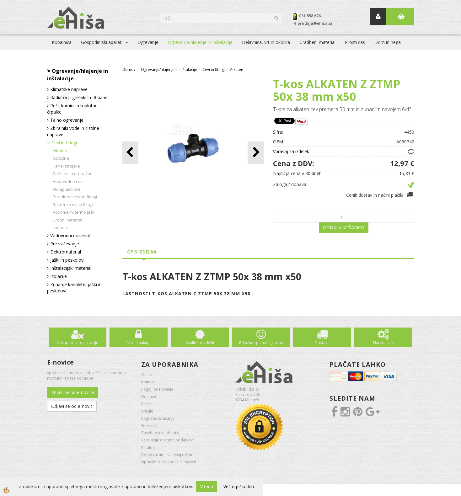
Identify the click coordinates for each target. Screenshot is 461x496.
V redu (206, 486)
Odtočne (61, 158)
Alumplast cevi (66, 189)
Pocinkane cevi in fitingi (75, 197)
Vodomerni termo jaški (74, 212)
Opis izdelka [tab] (142, 252)
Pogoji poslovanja (157, 389)
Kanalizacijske (66, 166)
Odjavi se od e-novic (72, 406)
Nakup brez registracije (77, 342)
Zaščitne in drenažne (73, 173)
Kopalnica (62, 42)
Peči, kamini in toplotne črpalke (72, 109)
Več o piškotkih (238, 486)
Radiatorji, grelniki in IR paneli (80, 97)
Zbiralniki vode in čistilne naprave (73, 131)
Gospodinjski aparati (101, 42)
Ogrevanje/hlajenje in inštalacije (200, 42)
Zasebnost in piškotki (160, 432)
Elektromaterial (65, 252)
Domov (129, 69)
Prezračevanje (64, 244)
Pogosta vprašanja (157, 418)
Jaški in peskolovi (67, 260)
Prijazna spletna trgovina (261, 342)
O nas (146, 374)
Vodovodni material (70, 235)
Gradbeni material (317, 42)
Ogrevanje (147, 42)
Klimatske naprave (69, 89)
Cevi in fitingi (64, 143)
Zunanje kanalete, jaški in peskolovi (74, 287)
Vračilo (147, 411)
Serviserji (149, 425)
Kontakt (148, 382)
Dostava (322, 342)
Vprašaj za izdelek (291, 151)
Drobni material (67, 220)
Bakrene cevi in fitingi (73, 204)
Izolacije (60, 227)
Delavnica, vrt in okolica (266, 42)
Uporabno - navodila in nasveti (168, 462)
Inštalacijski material (70, 268)
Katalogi (148, 447)
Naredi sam (383, 342)
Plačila (147, 404)
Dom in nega (387, 42)
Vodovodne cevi (68, 181)
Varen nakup (138, 342)
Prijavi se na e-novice (72, 392)
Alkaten (60, 150)
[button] (256, 152)
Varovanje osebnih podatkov (167, 440)
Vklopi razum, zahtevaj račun (166, 454)
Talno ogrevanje (66, 120)
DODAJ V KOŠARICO (343, 228)
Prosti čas (355, 42)
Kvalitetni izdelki (200, 342)
